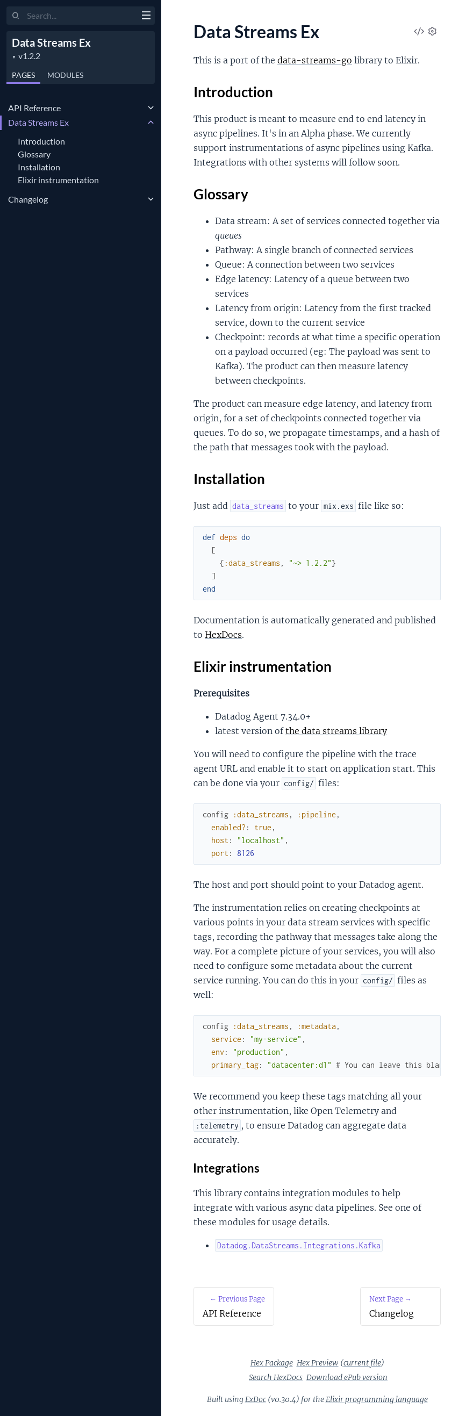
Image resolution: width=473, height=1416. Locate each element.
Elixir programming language (377, 1399)
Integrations (227, 1168)
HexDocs (223, 634)
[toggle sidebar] (145, 16)
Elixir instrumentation (58, 180)
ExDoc (255, 1399)
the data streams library (336, 730)
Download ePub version (347, 1377)
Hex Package (271, 1363)
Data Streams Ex (51, 42)
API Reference (34, 108)
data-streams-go (314, 60)
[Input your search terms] (80, 15)
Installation (39, 167)
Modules (65, 75)
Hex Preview (318, 1363)
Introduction (41, 141)
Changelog (28, 199)
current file (362, 1363)
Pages (23, 75)
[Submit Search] (16, 16)
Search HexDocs (276, 1377)
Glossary (34, 154)
